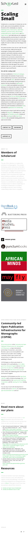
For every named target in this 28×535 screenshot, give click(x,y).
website (14, 388)
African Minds (19, 31)
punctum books (11, 31)
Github (7, 483)
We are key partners (6, 344)
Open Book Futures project (17, 369)
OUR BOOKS (17, 127)
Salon (12, 79)
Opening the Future (18, 382)
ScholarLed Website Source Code (11, 489)
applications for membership (15, 107)
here (23, 105)
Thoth (24, 378)
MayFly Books (15, 33)
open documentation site (7, 390)
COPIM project (21, 98)
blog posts (10, 112)
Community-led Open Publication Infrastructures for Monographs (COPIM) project (13, 346)
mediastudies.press (6, 33)
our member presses (13, 114)
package (10, 116)
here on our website (14, 96)
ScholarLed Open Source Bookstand (12, 488)
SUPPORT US (6, 136)
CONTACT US (6, 127)
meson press (13, 29)
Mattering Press (5, 29)
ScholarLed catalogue (18, 74)
